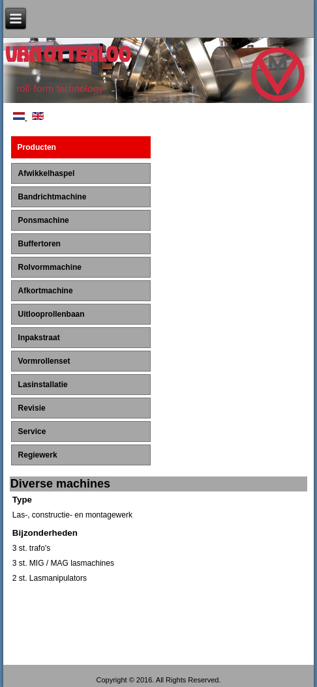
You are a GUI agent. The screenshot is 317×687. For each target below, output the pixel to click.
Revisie (32, 408)
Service (32, 431)
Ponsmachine (43, 220)
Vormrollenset (44, 361)
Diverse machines (60, 483)
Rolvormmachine (50, 267)
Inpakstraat (39, 337)
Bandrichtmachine (52, 196)
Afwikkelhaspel (46, 173)
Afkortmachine (45, 290)
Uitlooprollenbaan (51, 314)
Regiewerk (37, 455)
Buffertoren (39, 243)
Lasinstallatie (43, 384)
